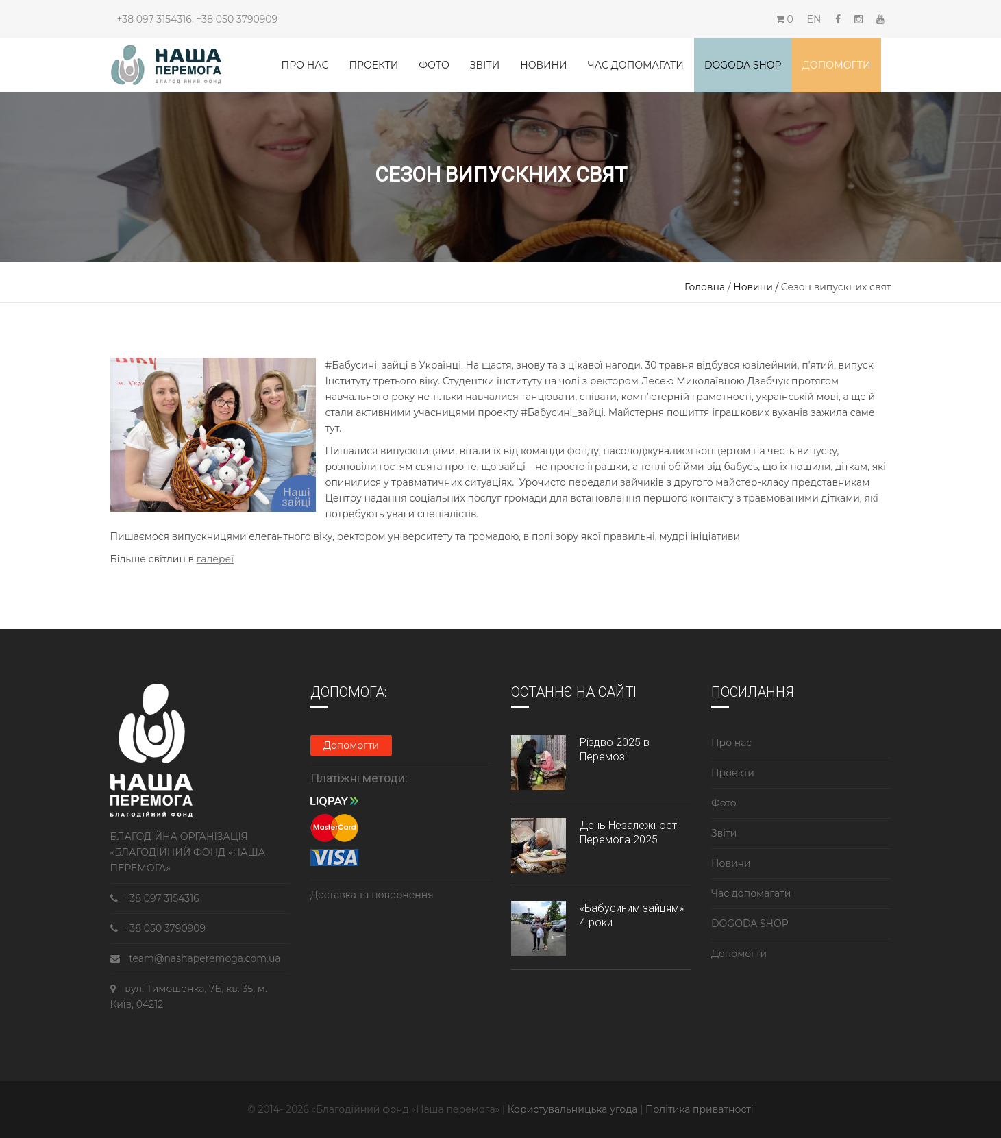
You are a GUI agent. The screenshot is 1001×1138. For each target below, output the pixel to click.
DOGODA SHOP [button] (743, 65)
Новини (543, 65)
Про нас (305, 65)
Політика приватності (699, 1109)
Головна (704, 287)
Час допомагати (636, 65)
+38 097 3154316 (154, 19)
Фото (434, 65)
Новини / (757, 287)
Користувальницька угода (574, 1109)
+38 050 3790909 (237, 19)
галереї (215, 559)
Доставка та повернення (372, 895)
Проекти (373, 65)
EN (814, 19)
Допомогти (836, 65)
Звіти (484, 65)
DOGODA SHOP (750, 923)
